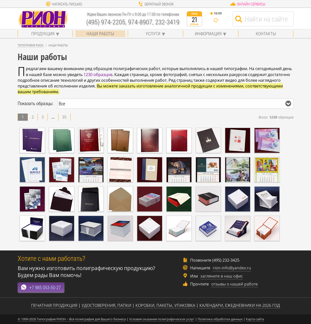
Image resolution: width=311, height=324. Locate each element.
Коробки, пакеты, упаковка (165, 305)
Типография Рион (31, 45)
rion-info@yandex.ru (232, 268)
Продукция (42, 34)
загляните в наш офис (221, 276)
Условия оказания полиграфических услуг (161, 319)
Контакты (266, 34)
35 (64, 117)
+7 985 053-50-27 (41, 287)
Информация (208, 34)
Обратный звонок (156, 3)
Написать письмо (64, 3)
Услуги (153, 34)
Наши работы (100, 34)
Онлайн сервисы (247, 4)
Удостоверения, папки (106, 305)
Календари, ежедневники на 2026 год (239, 305)
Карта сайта (255, 319)
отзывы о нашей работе (234, 284)
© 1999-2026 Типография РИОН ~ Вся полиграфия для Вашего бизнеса (72, 319)
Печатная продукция (54, 305)
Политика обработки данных (220, 319)
